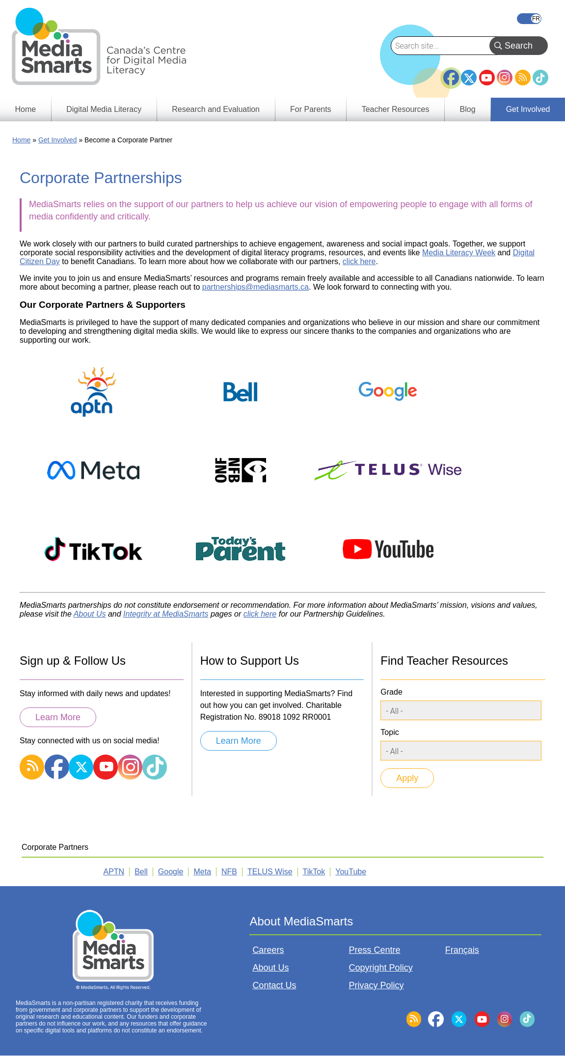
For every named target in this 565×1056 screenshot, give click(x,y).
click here (359, 261)
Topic (389, 732)
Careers (268, 950)
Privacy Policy (376, 985)
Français (529, 18)
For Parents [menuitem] (310, 109)
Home (21, 140)
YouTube (487, 77)
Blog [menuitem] (468, 109)
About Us (270, 968)
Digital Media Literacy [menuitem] (103, 109)
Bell (141, 871)
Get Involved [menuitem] (528, 109)
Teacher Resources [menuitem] (396, 109)
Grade (391, 692)
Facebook (451, 73)
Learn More (58, 717)
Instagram (504, 77)
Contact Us (274, 985)
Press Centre (375, 950)
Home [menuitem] (25, 109)
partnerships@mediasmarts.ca (255, 287)
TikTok (540, 77)
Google (171, 871)
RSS (523, 77)
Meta (202, 871)
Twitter (469, 77)
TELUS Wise (270, 871)
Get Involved (57, 140)
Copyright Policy (381, 968)
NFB (229, 871)
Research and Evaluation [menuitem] (216, 109)
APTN (114, 871)
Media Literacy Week (458, 252)
